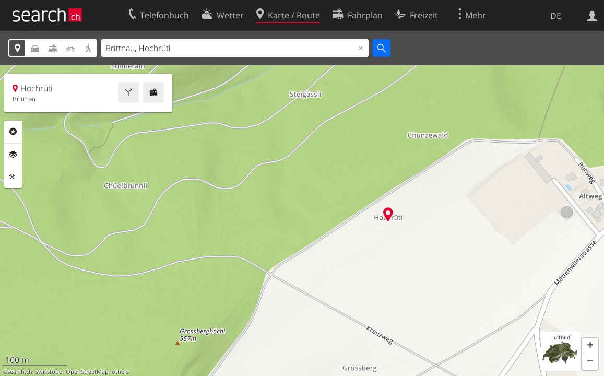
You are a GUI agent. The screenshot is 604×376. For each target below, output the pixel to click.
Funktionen (13, 177)
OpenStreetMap (87, 371)
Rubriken (13, 132)
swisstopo (49, 371)
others (120, 371)
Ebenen (13, 155)
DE (555, 15)
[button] (590, 346)
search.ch (19, 371)
